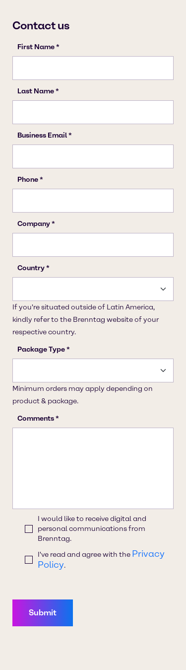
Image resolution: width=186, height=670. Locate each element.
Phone (27, 179)
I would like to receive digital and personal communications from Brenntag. (92, 529)
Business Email (42, 135)
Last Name (35, 91)
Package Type (41, 349)
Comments (35, 418)
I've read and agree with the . (101, 559)
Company (33, 224)
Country (31, 268)
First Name (36, 47)
